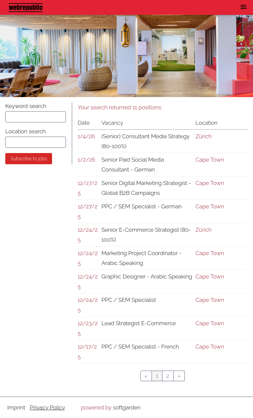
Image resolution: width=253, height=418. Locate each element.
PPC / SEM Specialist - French (140, 346)
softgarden (127, 407)
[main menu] (243, 7)
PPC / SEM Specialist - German (141, 206)
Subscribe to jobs (29, 158)
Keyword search (25, 106)
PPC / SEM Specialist (128, 300)
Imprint (16, 407)
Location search (25, 131)
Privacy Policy (47, 407)
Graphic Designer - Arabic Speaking (146, 276)
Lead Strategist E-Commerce (138, 323)
